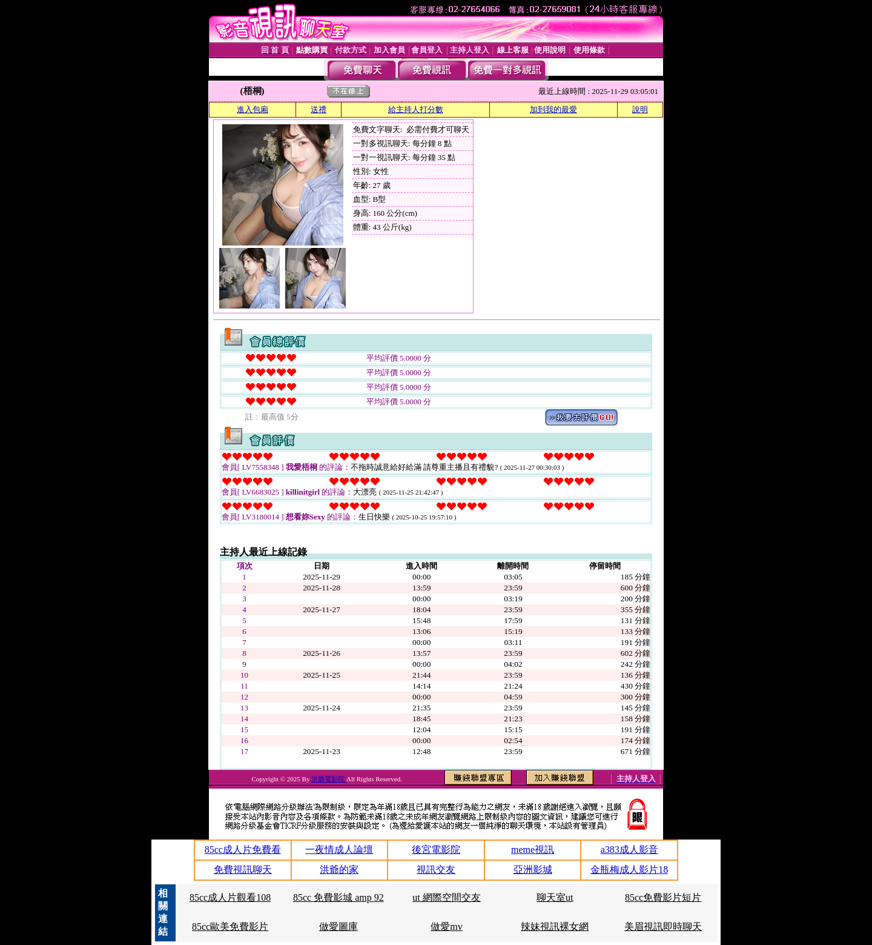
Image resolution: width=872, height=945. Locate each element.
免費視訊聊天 (243, 869)
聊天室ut (555, 897)
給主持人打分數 (415, 109)
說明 (640, 109)
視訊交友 (436, 869)
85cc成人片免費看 (243, 849)
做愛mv (446, 926)
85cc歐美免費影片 (230, 926)
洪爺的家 (339, 869)
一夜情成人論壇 (339, 849)
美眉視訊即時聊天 (663, 926)
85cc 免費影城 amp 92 (338, 897)
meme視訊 (532, 849)
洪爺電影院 (328, 779)
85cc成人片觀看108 (230, 897)
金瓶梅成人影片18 (629, 869)
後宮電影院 (436, 849)
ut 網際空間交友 (446, 897)
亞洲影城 (533, 869)
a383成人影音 (629, 849)
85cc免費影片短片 (663, 897)
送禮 (318, 109)
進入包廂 (252, 109)
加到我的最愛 (553, 109)
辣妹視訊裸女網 (555, 926)
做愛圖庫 (338, 926)
